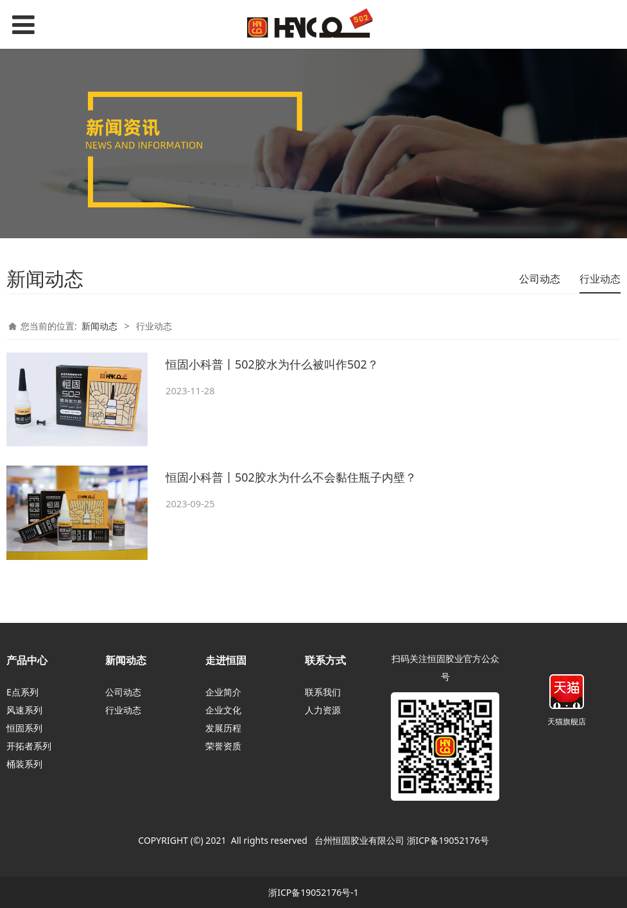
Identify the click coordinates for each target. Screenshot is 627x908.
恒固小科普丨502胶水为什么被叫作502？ (272, 364)
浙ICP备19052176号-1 (313, 892)
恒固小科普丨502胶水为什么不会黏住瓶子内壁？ (291, 477)
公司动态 (539, 279)
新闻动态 (99, 326)
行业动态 (600, 279)
